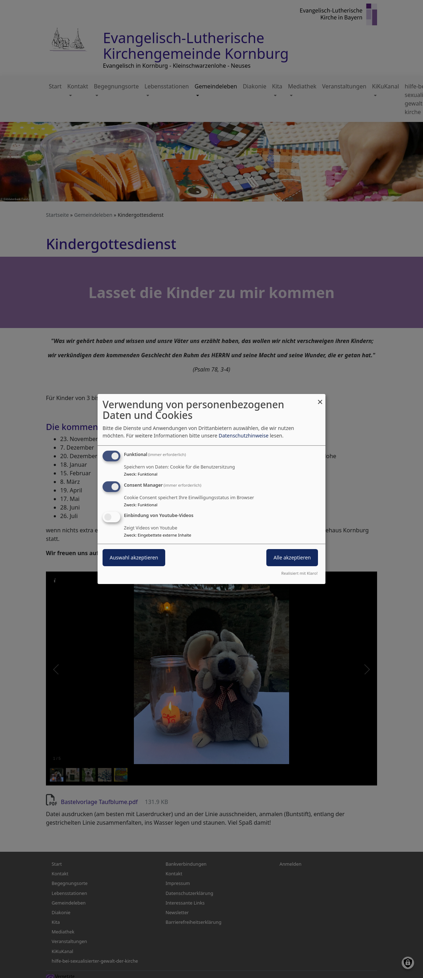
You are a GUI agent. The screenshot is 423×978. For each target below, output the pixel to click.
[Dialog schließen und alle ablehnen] (320, 398)
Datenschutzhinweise (243, 435)
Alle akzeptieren (292, 557)
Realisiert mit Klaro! (299, 573)
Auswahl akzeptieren (134, 557)
